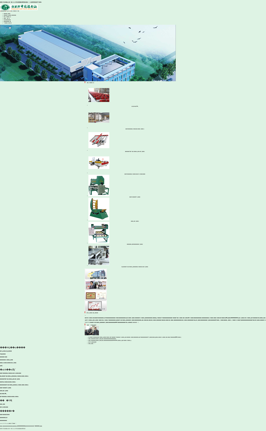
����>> (135, 322)
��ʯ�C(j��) (4, 390)
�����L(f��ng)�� (6, 359)
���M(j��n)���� (10, 15)
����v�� (3, 357)
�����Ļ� (3, 417)
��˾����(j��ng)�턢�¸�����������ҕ (102, 338)
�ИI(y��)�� (92, 342)
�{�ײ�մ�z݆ (3, 393)
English (7, 11)
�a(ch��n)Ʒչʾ (7, 16)
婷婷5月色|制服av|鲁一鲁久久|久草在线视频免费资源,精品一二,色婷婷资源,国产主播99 (21, 2)
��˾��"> (91, 343)
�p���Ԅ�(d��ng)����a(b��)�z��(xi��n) (14, 376)
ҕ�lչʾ (1, 365)
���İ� (2, 11)
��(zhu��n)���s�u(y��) (8, 362)
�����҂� (7, 21)
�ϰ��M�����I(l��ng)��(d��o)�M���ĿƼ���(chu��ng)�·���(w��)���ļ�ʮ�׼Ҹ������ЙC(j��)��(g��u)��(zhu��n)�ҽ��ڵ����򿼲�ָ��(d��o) (134, 337)
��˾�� (3, 404)
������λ (3, 420)
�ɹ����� (7, 19)
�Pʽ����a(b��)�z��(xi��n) (9, 396)
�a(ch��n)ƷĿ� (14, 11)
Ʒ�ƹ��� (3, 354)
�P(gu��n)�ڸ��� (6, 351)
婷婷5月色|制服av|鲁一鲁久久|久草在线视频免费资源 (12, 428)
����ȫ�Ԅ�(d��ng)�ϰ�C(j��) (10, 379)
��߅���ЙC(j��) (5, 387)
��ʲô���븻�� (5, 414)
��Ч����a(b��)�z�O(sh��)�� (10, 373)
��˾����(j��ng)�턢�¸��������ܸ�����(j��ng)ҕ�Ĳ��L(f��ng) (109, 340)
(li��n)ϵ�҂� (8, 23)
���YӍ (7, 18)
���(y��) (7, 13)
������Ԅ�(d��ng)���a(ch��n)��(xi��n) (14, 385)
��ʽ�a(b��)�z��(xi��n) (8, 382)
